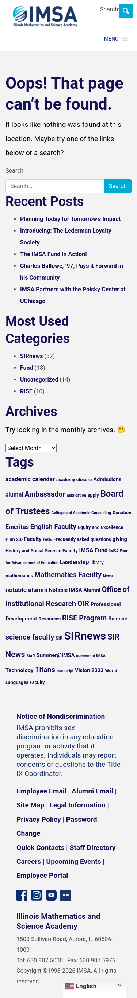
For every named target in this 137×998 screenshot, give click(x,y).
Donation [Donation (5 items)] (122, 512)
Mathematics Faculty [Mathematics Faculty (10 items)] (68, 575)
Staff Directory (93, 847)
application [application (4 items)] (76, 495)
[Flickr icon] (65, 894)
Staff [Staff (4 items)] (30, 655)
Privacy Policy (38, 819)
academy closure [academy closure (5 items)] (74, 479)
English (80, 986)
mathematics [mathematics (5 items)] (19, 575)
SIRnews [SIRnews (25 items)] (85, 636)
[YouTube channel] (51, 894)
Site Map (30, 805)
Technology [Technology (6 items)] (19, 670)
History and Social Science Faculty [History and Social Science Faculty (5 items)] (41, 550)
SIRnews (31, 356)
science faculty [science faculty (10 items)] (29, 637)
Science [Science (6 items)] (117, 618)
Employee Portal (42, 875)
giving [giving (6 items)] (120, 539)
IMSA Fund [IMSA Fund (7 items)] (93, 550)
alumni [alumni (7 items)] (14, 494)
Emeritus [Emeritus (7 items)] (17, 526)
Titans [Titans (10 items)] (45, 670)
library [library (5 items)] (96, 562)
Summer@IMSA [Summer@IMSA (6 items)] (56, 655)
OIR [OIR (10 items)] (83, 604)
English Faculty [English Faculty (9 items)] (53, 527)
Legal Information (78, 805)
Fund (26, 367)
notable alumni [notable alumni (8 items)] (26, 589)
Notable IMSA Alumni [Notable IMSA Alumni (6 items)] (74, 590)
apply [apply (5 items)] (93, 495)
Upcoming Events (73, 861)
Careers (28, 861)
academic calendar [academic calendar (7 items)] (30, 479)
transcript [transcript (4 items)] (65, 671)
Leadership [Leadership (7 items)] (74, 562)
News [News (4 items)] (108, 576)
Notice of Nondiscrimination (60, 716)
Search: (109, 9)
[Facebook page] (21, 894)
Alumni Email (92, 791)
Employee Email (41, 791)
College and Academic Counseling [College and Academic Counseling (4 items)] (81, 513)
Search (14, 170)
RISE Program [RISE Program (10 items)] (84, 618)
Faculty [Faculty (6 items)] (33, 539)
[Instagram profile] (36, 894)
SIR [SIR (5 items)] (59, 638)
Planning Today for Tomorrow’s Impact (70, 219)
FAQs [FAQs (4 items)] (47, 539)
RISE (26, 391)
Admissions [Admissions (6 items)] (107, 479)
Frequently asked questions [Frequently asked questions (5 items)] (82, 539)
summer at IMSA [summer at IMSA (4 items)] (91, 655)
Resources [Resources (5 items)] (49, 619)
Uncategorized (39, 379)
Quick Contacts (40, 847)
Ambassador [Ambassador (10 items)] (45, 494)
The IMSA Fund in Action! (53, 254)
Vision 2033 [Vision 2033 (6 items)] (89, 670)
